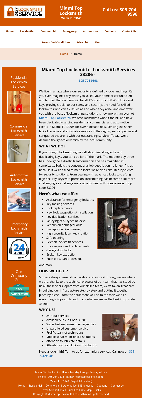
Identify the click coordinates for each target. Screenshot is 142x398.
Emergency (69, 31)
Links (98, 390)
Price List (82, 42)
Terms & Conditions (52, 390)
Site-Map (86, 390)
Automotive (90, 31)
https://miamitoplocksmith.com (84, 376)
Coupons (110, 31)
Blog (97, 42)
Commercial (48, 31)
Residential (27, 31)
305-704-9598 (128, 11)
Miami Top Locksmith (55, 118)
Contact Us (129, 31)
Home (9, 31)
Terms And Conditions (56, 42)
